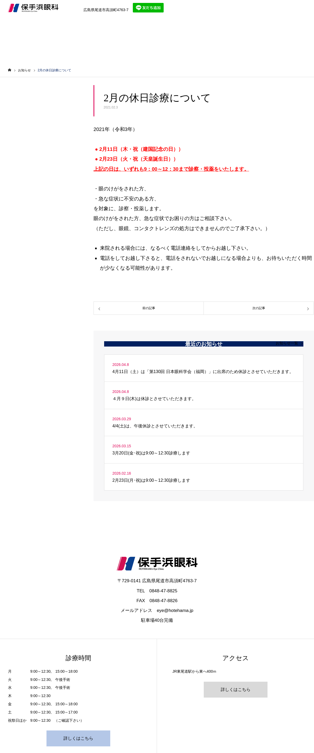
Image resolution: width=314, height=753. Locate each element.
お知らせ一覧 (287, 343)
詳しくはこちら (78, 738)
